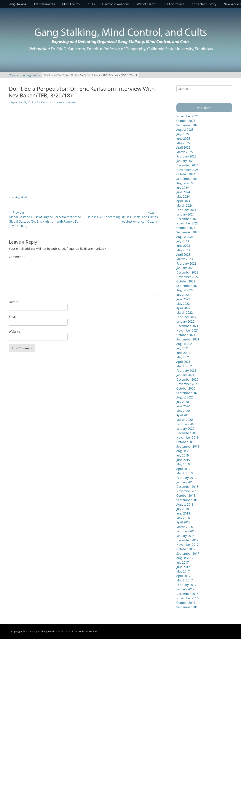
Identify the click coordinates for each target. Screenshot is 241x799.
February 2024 (186, 210)
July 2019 (182, 455)
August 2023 (185, 237)
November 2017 (187, 545)
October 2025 (185, 121)
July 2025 (182, 134)
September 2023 (187, 232)
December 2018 (187, 487)
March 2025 (184, 152)
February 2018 (186, 531)
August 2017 (185, 558)
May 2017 (183, 571)
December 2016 (187, 594)
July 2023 (182, 241)
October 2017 (185, 549)
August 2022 (185, 290)
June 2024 (183, 192)
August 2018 (185, 504)
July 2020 (182, 402)
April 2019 (183, 469)
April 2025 (183, 147)
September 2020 (187, 393)
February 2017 (186, 585)
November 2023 (187, 223)
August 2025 (185, 130)
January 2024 (185, 214)
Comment (17, 257)
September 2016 (187, 607)
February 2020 (186, 424)
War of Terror (146, 4)
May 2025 (183, 143)
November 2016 (187, 598)
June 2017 (183, 567)
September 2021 (187, 339)
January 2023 (185, 268)
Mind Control (71, 4)
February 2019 (186, 478)
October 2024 (185, 174)
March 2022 (184, 313)
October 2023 (185, 228)
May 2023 (183, 250)
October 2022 (185, 281)
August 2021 (185, 344)
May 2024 (183, 196)
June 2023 (183, 246)
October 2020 (185, 388)
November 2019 (187, 437)
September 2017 (187, 554)
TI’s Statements (44, 4)
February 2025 (186, 156)
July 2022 (182, 295)
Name (14, 302)
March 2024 (184, 205)
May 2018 (183, 518)
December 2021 (187, 326)
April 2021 (183, 362)
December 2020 (187, 379)
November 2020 (187, 384)
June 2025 (183, 138)
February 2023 (186, 263)
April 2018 (183, 522)
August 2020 (185, 397)
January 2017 (185, 589)
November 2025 (187, 116)
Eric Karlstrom (44, 102)
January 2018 (185, 536)
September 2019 (187, 446)
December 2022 (187, 272)
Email (14, 317)
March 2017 (184, 580)
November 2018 (187, 491)
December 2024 (187, 165)
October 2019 (185, 442)
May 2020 (183, 411)
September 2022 (187, 286)
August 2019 (185, 451)
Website (14, 331)
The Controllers (173, 4)
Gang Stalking (16, 4)
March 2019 (184, 473)
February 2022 (186, 317)
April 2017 (183, 576)
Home (13, 75)
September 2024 (187, 179)
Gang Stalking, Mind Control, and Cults (53, 631)
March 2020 (184, 420)
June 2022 (183, 299)
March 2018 (184, 527)
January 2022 (185, 321)
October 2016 (185, 603)
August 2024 (185, 183)
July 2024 (182, 188)
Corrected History (204, 4)
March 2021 (184, 366)
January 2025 (185, 161)
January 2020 (185, 429)
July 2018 (182, 509)
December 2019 (187, 433)
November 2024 (187, 170)
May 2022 (183, 304)
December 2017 (187, 540)
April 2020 (183, 415)
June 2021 (183, 353)
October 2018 (185, 495)
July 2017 (182, 562)
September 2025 (187, 125)
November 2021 (187, 330)
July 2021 (182, 348)
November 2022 (187, 277)
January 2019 (185, 482)
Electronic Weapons (116, 4)
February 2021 (186, 371)
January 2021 (185, 375)
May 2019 (183, 464)
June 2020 (183, 406)
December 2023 (187, 219)
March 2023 (184, 259)
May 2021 (183, 357)
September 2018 (187, 500)
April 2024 (183, 201)
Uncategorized (31, 75)
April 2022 (183, 308)
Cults (91, 4)
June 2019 (183, 460)
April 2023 (183, 255)
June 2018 (183, 513)
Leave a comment (66, 102)
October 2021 (185, 335)
